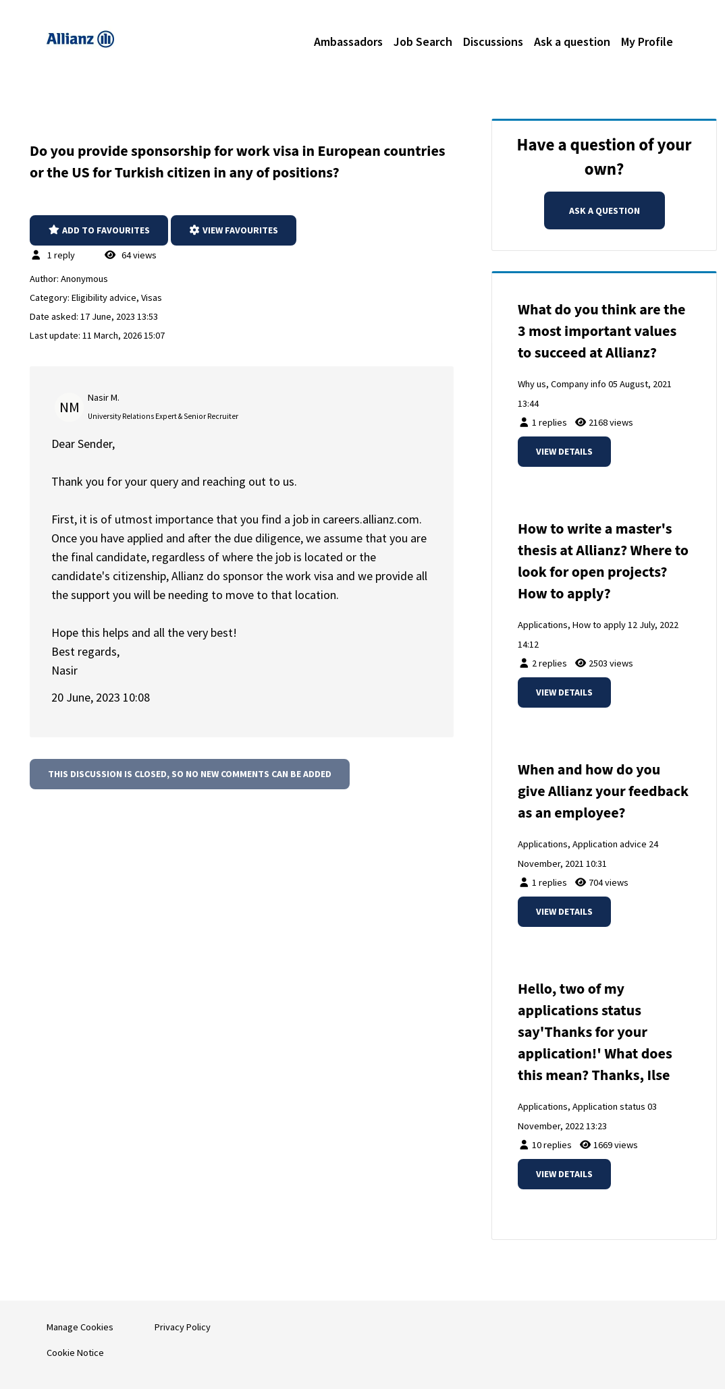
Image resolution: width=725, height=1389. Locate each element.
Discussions (493, 41)
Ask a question (572, 41)
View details (564, 451)
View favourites (234, 230)
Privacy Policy (183, 1327)
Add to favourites (99, 230)
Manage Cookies (80, 1327)
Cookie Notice (75, 1353)
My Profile (647, 41)
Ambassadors (348, 41)
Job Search (423, 41)
